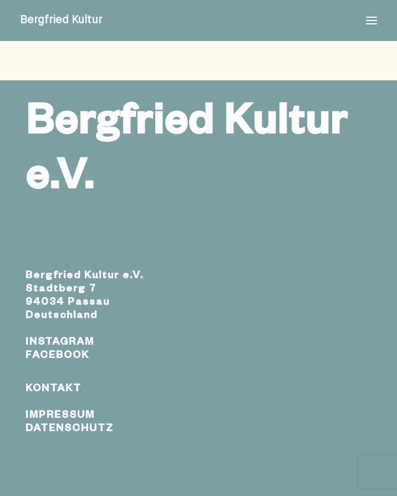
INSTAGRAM (60, 343)
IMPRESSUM (60, 416)
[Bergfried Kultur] (61, 20)
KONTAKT (54, 389)
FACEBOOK (57, 356)
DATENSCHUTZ (70, 429)
